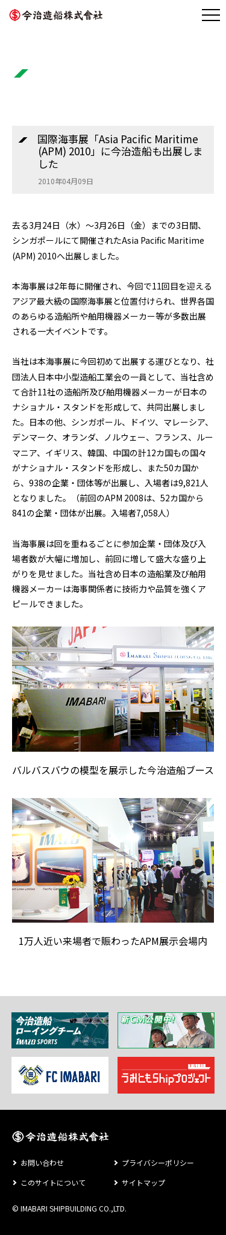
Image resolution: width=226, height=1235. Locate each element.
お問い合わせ (42, 1162)
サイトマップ (143, 1182)
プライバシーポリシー (158, 1162)
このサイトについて (53, 1182)
